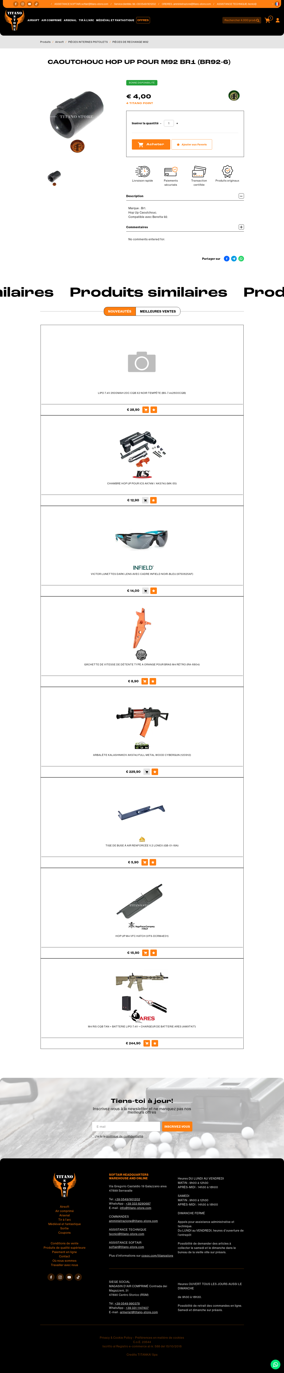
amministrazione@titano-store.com (194, 4)
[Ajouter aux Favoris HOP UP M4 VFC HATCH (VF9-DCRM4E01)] (153, 953)
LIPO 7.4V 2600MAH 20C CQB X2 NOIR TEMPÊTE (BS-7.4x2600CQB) (142, 393)
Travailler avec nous (64, 1265)
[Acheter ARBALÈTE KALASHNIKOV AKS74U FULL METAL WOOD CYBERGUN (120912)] (146, 772)
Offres (143, 20)
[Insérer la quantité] (169, 123)
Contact (64, 1256)
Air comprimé (51, 20)
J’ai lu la (119, 1136)
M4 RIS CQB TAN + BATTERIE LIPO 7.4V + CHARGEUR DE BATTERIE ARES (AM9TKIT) (142, 1026)
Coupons (64, 1232)
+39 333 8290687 (138, 1203)
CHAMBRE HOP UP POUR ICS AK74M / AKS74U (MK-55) (142, 483)
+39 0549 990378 (127, 1303)
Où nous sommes (65, 1260)
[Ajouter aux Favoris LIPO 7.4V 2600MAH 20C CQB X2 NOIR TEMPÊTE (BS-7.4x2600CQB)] (154, 409)
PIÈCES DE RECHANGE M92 (130, 42)
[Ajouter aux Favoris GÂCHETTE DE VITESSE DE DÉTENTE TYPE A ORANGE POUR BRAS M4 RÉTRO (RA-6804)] (153, 681)
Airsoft (33, 20)
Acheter (151, 144)
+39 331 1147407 (137, 1308)
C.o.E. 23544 (142, 1342)
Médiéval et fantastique (115, 20)
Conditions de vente (65, 1243)
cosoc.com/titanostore (157, 1255)
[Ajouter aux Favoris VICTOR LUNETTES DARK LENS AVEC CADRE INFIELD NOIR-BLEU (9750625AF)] (153, 590)
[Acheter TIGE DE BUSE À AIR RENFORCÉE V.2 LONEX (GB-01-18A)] (144, 862)
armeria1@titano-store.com (139, 1312)
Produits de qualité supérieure (65, 1247)
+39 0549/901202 (127, 1199)
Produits (45, 42)
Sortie (64, 1228)
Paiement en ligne (64, 1252)
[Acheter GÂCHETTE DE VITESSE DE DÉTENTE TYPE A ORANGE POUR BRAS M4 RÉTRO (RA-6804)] (144, 681)
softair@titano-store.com (96, 4)
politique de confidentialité (124, 1136)
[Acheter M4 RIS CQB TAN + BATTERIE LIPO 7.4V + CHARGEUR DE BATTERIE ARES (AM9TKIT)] (146, 1043)
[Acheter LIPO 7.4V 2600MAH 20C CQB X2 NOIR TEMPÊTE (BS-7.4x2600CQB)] (145, 409)
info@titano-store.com (135, 1208)
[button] (277, 4)
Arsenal (70, 20)
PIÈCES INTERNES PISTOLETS (88, 42)
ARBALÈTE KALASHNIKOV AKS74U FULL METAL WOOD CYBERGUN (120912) (142, 755)
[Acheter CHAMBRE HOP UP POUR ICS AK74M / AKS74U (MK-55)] (145, 500)
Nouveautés (119, 311)
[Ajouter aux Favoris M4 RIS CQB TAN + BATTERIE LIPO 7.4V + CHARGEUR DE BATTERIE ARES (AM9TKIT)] (155, 1043)
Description (185, 196)
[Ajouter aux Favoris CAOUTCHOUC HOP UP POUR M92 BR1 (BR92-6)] (192, 144)
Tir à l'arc (86, 20)
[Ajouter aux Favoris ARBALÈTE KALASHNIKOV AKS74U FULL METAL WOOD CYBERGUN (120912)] (155, 772)
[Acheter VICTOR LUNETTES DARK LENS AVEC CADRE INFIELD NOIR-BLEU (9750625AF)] (145, 590)
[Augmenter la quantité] (177, 123)
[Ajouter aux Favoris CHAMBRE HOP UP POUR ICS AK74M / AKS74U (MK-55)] (153, 500)
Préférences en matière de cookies (159, 1337)
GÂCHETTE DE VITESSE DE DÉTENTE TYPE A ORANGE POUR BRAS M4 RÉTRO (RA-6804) (142, 664)
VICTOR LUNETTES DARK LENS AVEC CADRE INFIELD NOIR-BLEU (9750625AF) (142, 574)
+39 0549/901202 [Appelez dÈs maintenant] (147, 4)
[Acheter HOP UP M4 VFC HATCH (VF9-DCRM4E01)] (145, 953)
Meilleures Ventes (158, 311)
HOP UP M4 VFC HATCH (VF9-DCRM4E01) (142, 936)
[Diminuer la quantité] (160, 123)
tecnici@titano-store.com (126, 1234)
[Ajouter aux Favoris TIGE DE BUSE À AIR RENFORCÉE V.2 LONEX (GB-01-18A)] (153, 862)
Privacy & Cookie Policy (116, 1337)
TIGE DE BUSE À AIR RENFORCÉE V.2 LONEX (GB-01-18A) (142, 845)
